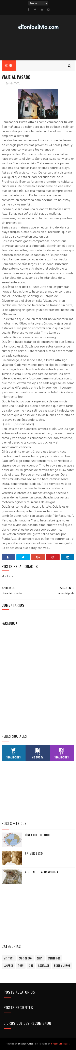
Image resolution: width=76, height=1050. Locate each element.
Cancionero (25, 958)
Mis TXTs (15, 84)
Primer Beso (34, 853)
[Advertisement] (32, 703)
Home (8, 65)
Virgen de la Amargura (41, 872)
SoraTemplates (25, 1043)
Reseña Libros (62, 965)
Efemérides (54, 958)
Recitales (43, 965)
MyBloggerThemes (60, 1043)
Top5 (21, 965)
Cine (31, 965)
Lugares (8, 965)
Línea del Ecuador (38, 835)
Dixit (40, 958)
